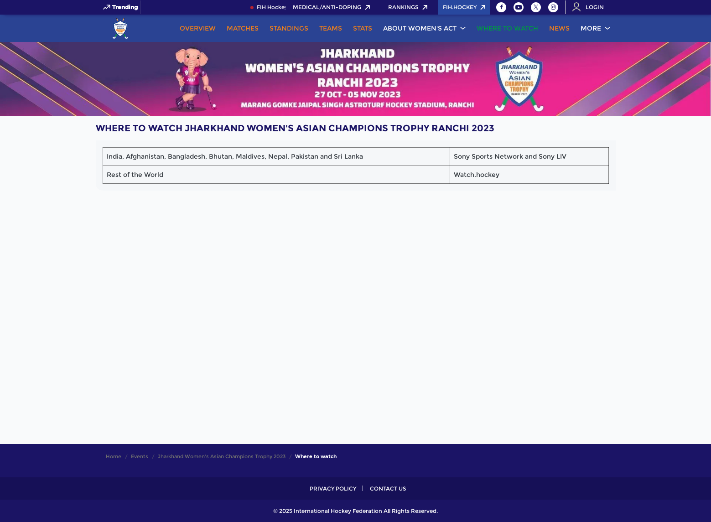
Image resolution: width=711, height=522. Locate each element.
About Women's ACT (420, 28)
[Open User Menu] (591, 7)
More (591, 28)
